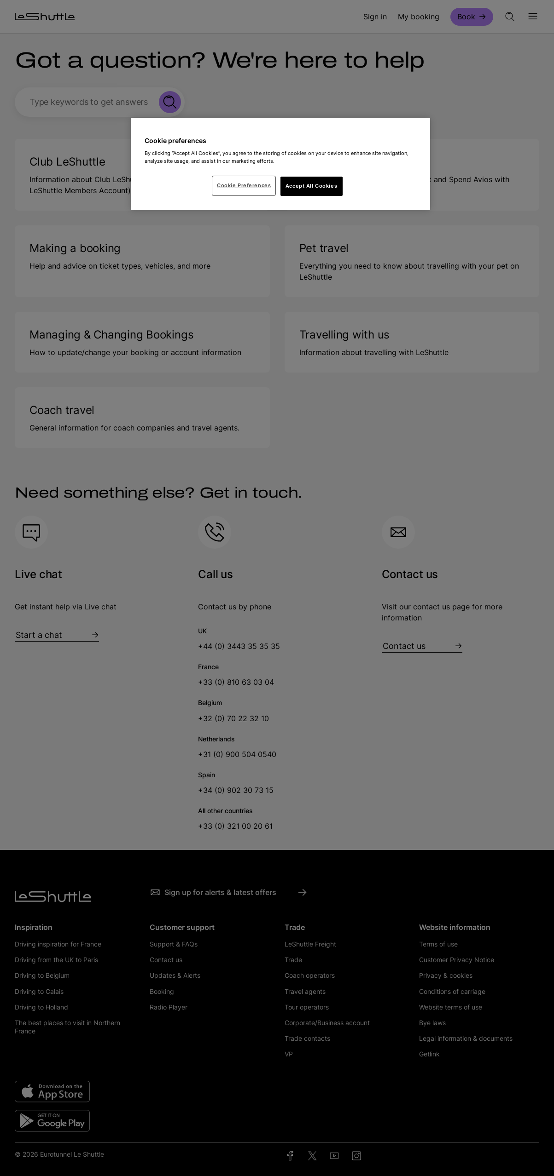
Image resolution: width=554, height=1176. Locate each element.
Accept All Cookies (311, 186)
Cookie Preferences (244, 185)
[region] (280, 164)
